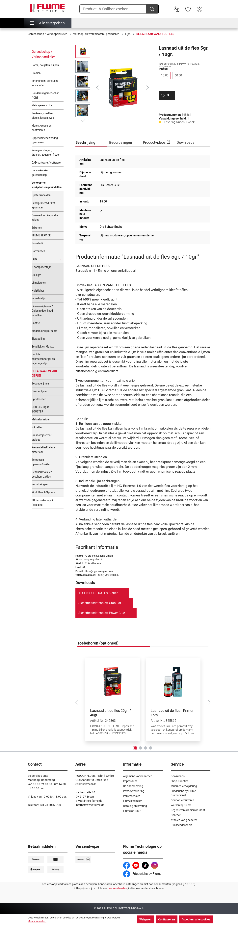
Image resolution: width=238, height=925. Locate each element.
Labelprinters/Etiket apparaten (43, 205)
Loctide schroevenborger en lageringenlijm (43, 359)
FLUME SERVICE (41, 235)
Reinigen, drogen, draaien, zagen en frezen (46, 152)
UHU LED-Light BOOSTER (40, 409)
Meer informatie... (37, 921)
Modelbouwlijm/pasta (44, 331)
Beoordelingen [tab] (120, 143)
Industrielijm (39, 298)
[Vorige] (97, 87)
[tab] (91, 142)
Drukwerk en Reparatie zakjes (45, 218)
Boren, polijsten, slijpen (45, 65)
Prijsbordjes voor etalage (42, 437)
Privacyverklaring (133, 791)
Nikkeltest (37, 427)
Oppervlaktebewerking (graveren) (45, 140)
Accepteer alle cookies (196, 919)
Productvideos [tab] (156, 142)
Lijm (34, 259)
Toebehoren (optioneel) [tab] (98, 643)
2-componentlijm (41, 267)
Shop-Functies (179, 781)
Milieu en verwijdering (184, 786)
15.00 (164, 75)
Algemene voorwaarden (137, 776)
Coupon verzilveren (182, 800)
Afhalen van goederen (184, 820)
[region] (113, 87)
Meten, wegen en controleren (42, 128)
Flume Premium (132, 801)
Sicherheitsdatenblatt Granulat (99, 603)
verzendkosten (118, 888)
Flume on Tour (132, 810)
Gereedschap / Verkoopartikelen (44, 54)
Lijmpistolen (39, 282)
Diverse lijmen (40, 391)
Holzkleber (38, 290)
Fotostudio (38, 243)
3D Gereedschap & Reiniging (42, 502)
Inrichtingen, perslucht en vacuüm (45, 83)
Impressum (130, 781)
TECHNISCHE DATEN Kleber (98, 593)
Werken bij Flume (181, 805)
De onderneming (133, 786)
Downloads (178, 776)
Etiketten (37, 227)
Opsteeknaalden (41, 195)
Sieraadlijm (38, 338)
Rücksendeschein (181, 825)
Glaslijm (36, 275)
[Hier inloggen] (199, 9)
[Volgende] (148, 87)
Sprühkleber (39, 399)
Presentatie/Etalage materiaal (43, 450)
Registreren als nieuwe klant (188, 810)
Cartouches (38, 251)
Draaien (36, 73)
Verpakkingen (40, 484)
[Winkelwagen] (207, 6)
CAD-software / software (46, 162)
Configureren (166, 919)
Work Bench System (43, 492)
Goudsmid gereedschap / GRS (46, 95)
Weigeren (145, 919)
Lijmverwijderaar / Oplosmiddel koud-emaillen (43, 310)
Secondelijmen (40, 383)
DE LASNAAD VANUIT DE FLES (45, 373)
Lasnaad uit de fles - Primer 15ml (172, 712)
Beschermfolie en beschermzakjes (42, 474)
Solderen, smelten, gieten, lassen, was (43, 116)
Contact (176, 815)
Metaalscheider (41, 419)
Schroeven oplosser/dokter (41, 462)
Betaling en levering (135, 805)
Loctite (36, 323)
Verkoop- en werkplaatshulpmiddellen (47, 185)
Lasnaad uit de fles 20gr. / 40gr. (110, 712)
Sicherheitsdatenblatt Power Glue (101, 613)
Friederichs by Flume (142, 874)
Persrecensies (131, 796)
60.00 (178, 75)
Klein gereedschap (42, 105)
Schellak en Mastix (43, 346)
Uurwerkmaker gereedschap (40, 173)
